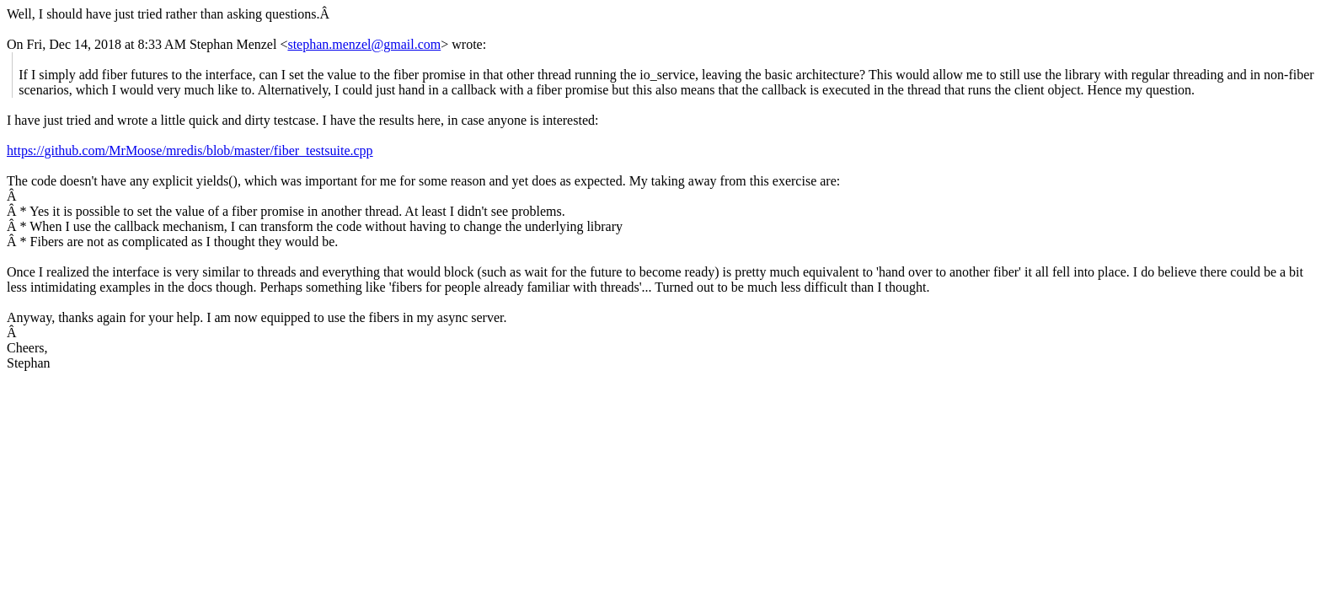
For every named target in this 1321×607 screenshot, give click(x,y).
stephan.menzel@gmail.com (364, 44)
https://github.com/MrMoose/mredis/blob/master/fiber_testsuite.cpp (190, 150)
